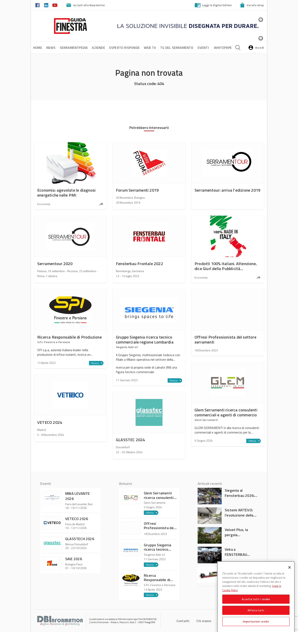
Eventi (203, 47)
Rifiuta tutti (256, 617)
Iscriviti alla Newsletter (85, 5)
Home (37, 47)
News (51, 47)
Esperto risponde (124, 47)
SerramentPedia (74, 47)
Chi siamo (203, 620)
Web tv (150, 47)
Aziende (98, 47)
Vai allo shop (251, 5)
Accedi (256, 47)
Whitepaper (224, 47)
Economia (43, 204)
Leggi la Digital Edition (213, 5)
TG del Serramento (176, 47)
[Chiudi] (289, 574)
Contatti (183, 620)
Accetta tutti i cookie (256, 606)
